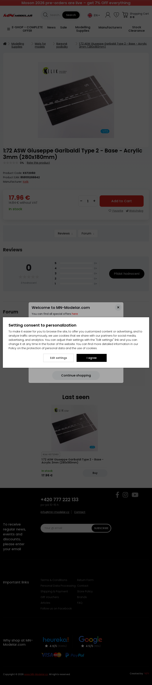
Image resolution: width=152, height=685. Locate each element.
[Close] (118, 307)
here (75, 314)
